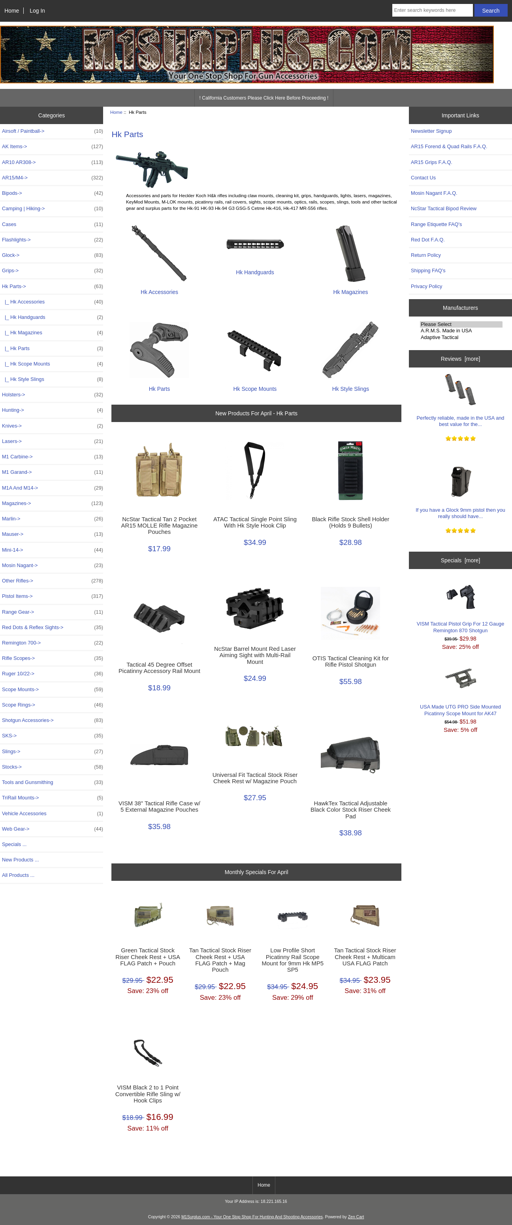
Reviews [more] (460, 359)
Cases (52, 224)
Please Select (461, 324)
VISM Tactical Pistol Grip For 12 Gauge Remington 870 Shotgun (460, 606)
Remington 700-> (52, 643)
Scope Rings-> (52, 705)
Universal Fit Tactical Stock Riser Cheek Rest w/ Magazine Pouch (255, 778)
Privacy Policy (426, 286)
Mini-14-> (52, 550)
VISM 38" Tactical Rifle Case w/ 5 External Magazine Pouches (159, 806)
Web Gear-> (52, 829)
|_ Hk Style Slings (52, 379)
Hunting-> (52, 410)
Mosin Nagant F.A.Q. (434, 193)
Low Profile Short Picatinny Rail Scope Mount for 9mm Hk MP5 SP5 (293, 960)
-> (52, 286)
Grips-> (52, 271)
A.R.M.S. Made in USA (461, 331)
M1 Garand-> (52, 472)
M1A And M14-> (52, 488)
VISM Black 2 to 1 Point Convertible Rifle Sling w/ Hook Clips (148, 1093)
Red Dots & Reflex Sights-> (52, 627)
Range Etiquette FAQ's (436, 224)
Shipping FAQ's (428, 270)
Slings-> (52, 751)
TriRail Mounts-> (52, 798)
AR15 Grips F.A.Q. (431, 162)
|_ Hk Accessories (52, 302)
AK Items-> (52, 146)
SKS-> (52, 736)
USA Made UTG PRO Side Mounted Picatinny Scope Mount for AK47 (460, 689)
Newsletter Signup (431, 131)
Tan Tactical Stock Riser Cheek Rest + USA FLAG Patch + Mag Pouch (220, 960)
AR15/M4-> (52, 178)
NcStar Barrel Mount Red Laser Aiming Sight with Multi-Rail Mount (255, 655)
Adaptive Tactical (461, 337)
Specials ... (14, 844)
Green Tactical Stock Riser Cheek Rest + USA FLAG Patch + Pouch (147, 956)
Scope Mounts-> (52, 689)
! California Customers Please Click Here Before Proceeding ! (264, 98)
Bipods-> (52, 193)
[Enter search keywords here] (432, 10)
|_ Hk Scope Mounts (52, 364)
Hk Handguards (254, 268)
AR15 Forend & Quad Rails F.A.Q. (449, 146)
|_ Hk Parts (52, 348)
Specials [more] (460, 560)
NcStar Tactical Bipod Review (443, 208)
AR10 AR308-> (52, 162)
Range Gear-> (52, 612)
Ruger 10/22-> (52, 674)
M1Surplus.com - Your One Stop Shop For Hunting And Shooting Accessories (252, 1217)
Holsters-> (52, 395)
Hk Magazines (350, 288)
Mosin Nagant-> (52, 565)
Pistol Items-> (52, 596)
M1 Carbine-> (52, 457)
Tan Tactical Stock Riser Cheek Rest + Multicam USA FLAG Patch (365, 956)
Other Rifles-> (52, 581)
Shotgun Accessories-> (52, 720)
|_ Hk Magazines (52, 333)
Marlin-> (52, 519)
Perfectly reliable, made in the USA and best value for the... (460, 400)
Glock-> (52, 255)
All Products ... (18, 875)
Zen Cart (356, 1217)
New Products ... (20, 860)
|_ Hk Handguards (52, 317)
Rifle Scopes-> (52, 658)
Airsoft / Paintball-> (52, 131)
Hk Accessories (159, 288)
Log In (37, 11)
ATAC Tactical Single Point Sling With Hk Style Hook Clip (255, 522)
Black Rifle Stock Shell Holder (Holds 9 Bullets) (350, 522)
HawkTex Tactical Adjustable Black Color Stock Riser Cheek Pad (351, 809)
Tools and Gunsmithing (52, 782)
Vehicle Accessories (52, 813)
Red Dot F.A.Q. (428, 240)
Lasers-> (52, 441)
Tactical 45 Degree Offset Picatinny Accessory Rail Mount (159, 668)
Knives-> (52, 426)
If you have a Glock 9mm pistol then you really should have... (460, 492)
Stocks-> (52, 767)
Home (11, 11)
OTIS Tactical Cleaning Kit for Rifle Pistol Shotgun (350, 661)
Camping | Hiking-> (52, 208)
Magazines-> (52, 503)
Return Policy (426, 255)
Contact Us (423, 178)
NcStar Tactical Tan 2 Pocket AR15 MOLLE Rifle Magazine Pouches (159, 525)
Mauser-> (52, 534)
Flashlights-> (52, 240)
